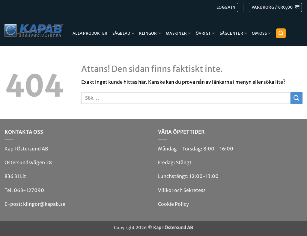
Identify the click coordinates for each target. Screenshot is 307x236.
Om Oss (261, 33)
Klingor (150, 33)
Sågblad (123, 33)
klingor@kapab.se (44, 204)
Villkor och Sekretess (182, 190)
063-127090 (29, 190)
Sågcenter (233, 33)
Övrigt (205, 33)
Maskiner (178, 33)
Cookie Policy (173, 204)
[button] (275, 7)
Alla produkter (90, 33)
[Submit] (297, 98)
